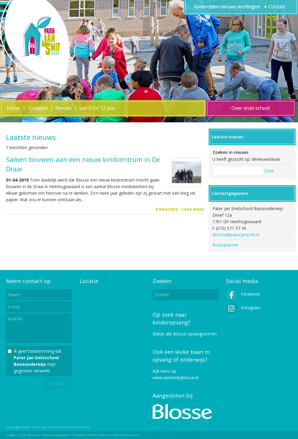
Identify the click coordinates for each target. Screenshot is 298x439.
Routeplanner (225, 245)
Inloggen (11, 435)
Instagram (243, 307)
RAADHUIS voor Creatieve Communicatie (113, 435)
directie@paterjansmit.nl (235, 235)
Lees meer (193, 209)
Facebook (243, 294)
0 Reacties (167, 209)
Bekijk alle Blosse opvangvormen (185, 334)
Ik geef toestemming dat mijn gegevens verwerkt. (37, 361)
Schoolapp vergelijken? (56, 435)
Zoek (269, 171)
